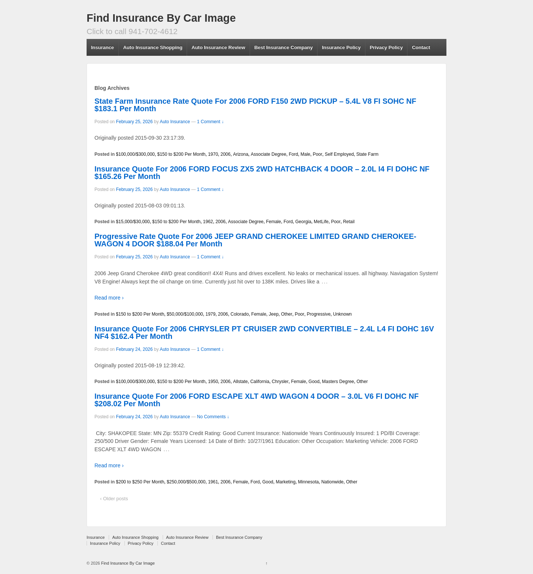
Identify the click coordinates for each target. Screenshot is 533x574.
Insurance (102, 47)
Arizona (241, 154)
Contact (421, 47)
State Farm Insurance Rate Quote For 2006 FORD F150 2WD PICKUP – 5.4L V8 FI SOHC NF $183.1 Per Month (255, 105)
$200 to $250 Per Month (140, 482)
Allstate (240, 381)
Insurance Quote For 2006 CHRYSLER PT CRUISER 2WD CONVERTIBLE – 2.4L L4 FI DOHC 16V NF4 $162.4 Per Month (264, 332)
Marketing (286, 482)
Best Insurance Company (283, 47)
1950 (213, 381)
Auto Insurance (175, 121)
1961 (213, 482)
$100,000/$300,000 (135, 154)
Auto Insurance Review (218, 47)
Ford (293, 154)
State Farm (367, 154)
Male (305, 154)
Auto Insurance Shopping (152, 47)
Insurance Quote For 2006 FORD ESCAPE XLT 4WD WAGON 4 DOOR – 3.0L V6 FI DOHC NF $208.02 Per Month (256, 400)
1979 (210, 314)
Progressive (318, 314)
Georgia (303, 221)
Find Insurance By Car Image (161, 18)
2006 (225, 154)
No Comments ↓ (213, 416)
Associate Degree (268, 154)
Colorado (240, 314)
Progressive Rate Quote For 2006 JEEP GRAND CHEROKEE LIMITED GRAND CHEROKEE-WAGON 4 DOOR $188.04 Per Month (255, 240)
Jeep (273, 314)
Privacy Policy (386, 47)
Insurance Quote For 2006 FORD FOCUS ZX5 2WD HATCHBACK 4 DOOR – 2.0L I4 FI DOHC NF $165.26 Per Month (262, 172)
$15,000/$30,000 (133, 221)
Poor (317, 154)
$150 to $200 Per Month (181, 154)
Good (313, 381)
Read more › (109, 298)
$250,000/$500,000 (186, 482)
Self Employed (339, 154)
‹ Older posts (114, 498)
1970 (213, 154)
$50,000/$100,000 (185, 314)
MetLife (321, 221)
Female (273, 221)
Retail (349, 221)
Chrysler (280, 381)
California (259, 381)
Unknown (342, 314)
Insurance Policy (341, 47)
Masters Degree (338, 381)
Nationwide (332, 482)
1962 (208, 221)
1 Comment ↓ (210, 121)
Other (286, 314)
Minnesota (308, 482)
